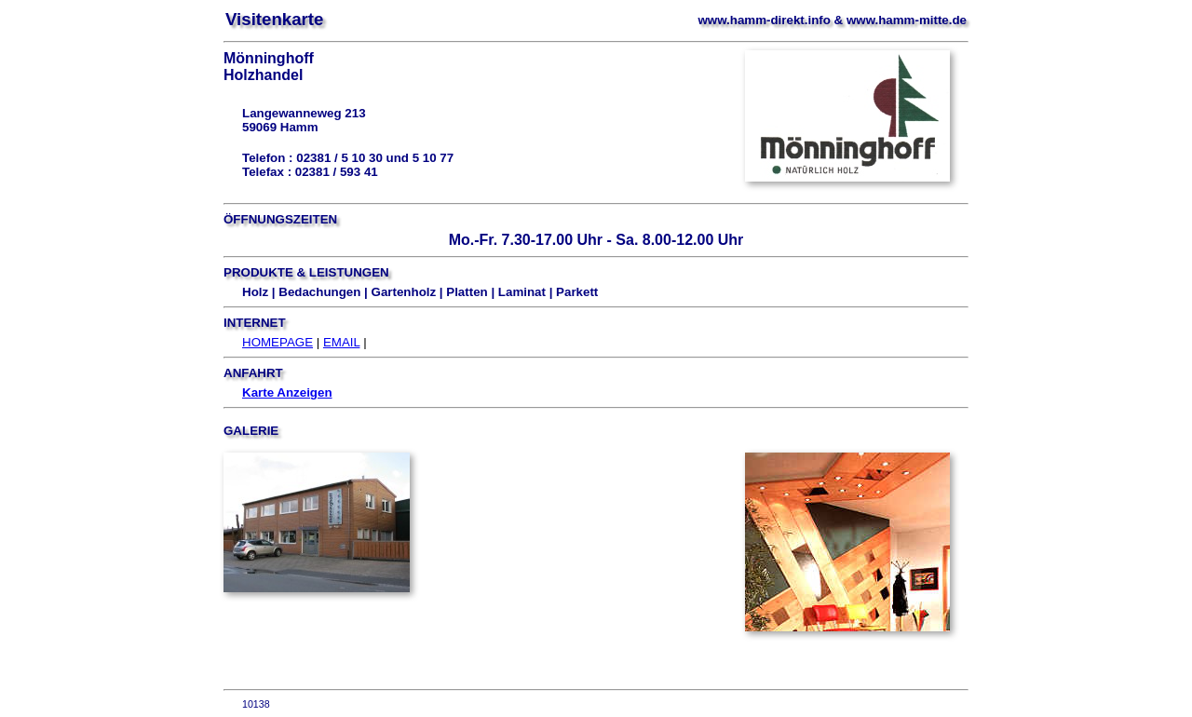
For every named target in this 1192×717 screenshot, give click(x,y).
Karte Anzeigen (287, 392)
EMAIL (341, 342)
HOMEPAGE (277, 342)
